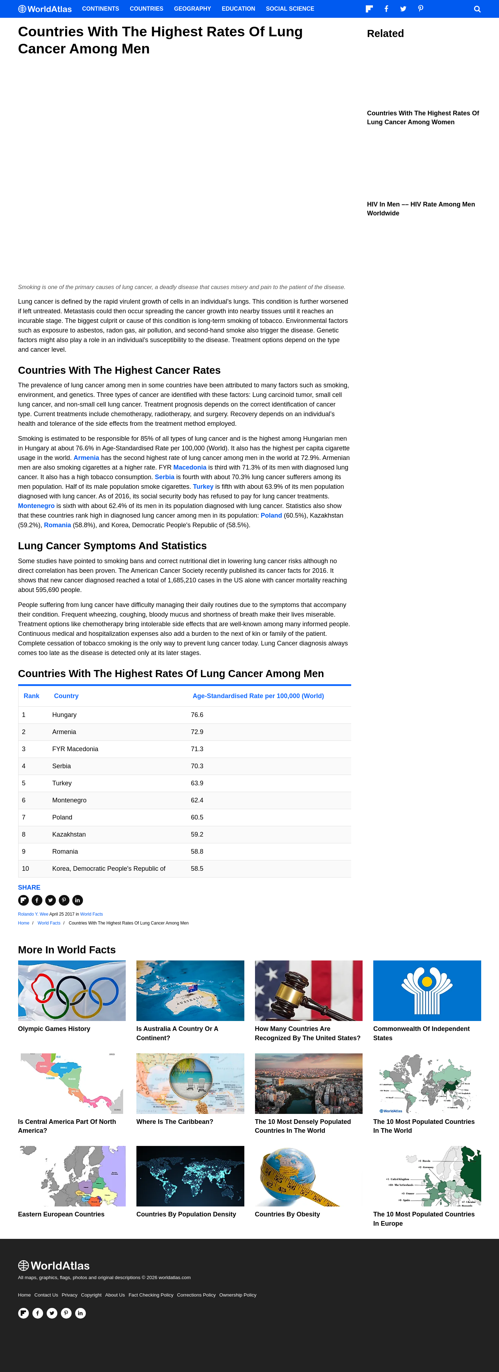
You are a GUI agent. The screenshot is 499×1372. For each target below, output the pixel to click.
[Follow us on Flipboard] (23, 1313)
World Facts (91, 914)
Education (238, 9)
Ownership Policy (237, 1295)
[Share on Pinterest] (64, 900)
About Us (115, 1295)
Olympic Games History (54, 1028)
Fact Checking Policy (151, 1295)
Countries (146, 9)
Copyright (91, 1295)
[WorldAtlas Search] (477, 9)
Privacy (69, 1295)
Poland (271, 515)
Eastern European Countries (61, 1214)
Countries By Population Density (186, 1214)
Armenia (86, 457)
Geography (192, 9)
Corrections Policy (196, 1295)
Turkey (203, 486)
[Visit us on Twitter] (52, 1313)
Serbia (165, 477)
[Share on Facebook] (37, 900)
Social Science (290, 9)
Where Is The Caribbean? (174, 1121)
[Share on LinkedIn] (77, 900)
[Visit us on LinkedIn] (80, 1313)
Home (24, 1295)
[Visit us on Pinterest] (66, 1313)
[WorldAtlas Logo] (47, 9)
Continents (100, 9)
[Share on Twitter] (50, 900)
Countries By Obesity (287, 1214)
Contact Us (46, 1295)
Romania (57, 525)
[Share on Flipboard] (23, 900)
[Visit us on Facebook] (37, 1313)
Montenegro (36, 505)
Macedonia (190, 467)
